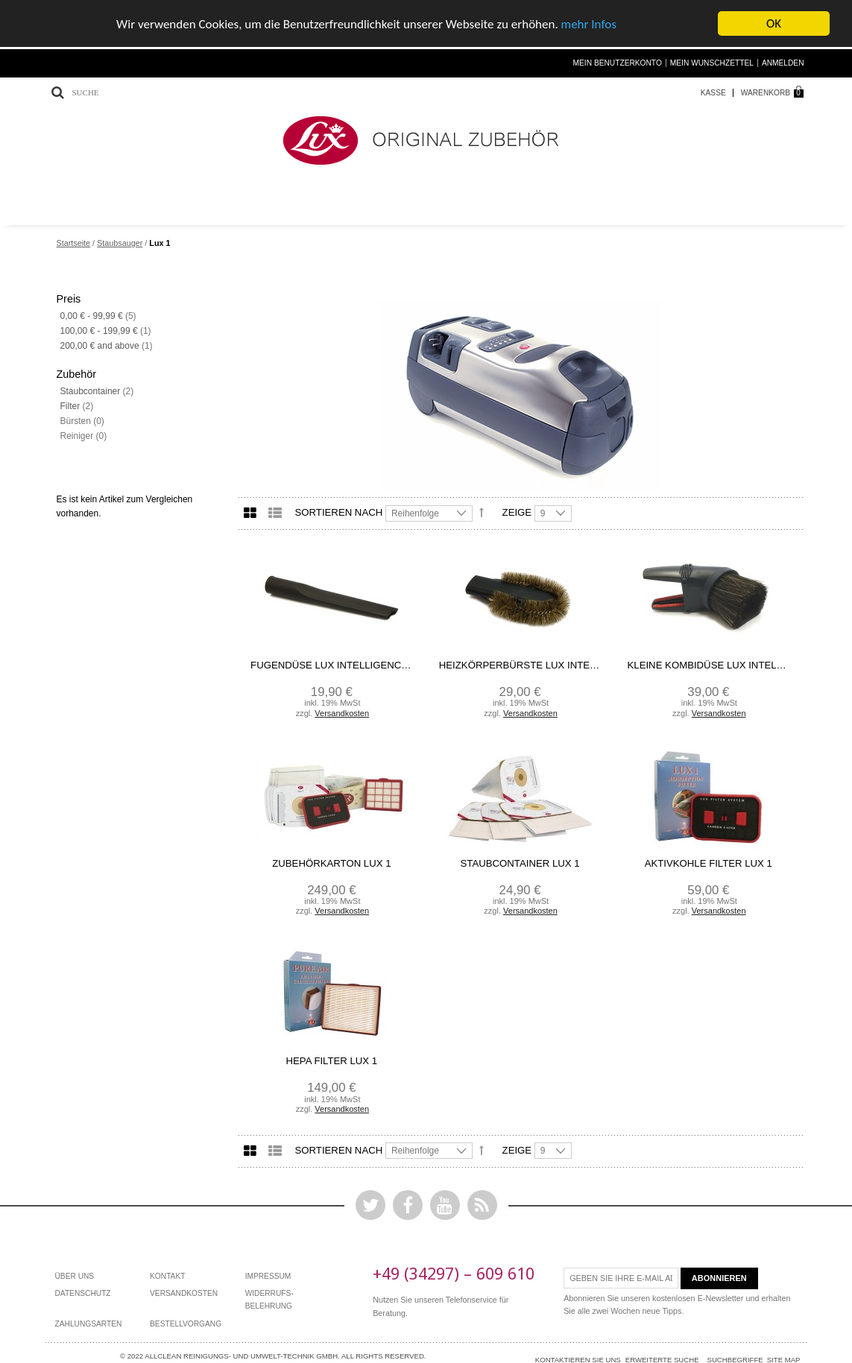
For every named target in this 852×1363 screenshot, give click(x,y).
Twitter (370, 1204)
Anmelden (783, 62)
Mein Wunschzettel (712, 62)
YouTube (445, 1204)
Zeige (517, 511)
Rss (482, 1204)
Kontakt (167, 1275)
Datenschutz (83, 1292)
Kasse (713, 92)
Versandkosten (342, 712)
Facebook (408, 1204)
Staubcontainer (90, 390)
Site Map (784, 1359)
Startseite (74, 242)
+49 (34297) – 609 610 (453, 1272)
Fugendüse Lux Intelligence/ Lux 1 (331, 664)
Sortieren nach (339, 511)
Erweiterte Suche (662, 1359)
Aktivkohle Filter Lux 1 (708, 862)
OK (773, 23)
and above (99, 345)
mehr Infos (588, 23)
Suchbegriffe (735, 1359)
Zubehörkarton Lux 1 (331, 862)
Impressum (268, 1275)
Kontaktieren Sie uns (578, 1359)
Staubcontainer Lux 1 (520, 862)
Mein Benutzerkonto (617, 62)
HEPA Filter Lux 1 (332, 1060)
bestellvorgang (185, 1323)
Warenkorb (765, 92)
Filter (70, 405)
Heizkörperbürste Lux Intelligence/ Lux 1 (520, 664)
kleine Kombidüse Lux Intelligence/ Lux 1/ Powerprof (709, 664)
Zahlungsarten (88, 1323)
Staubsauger (119, 242)
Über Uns (75, 1275)
